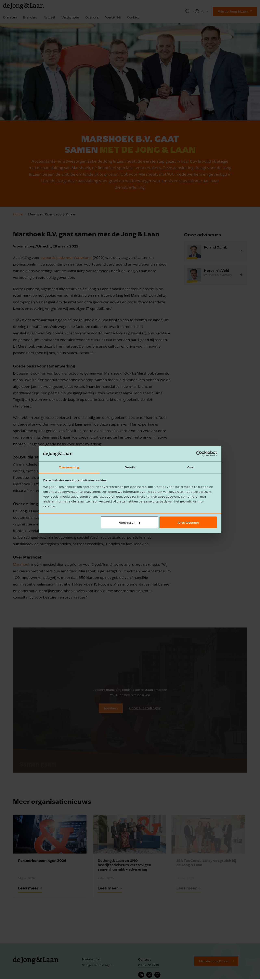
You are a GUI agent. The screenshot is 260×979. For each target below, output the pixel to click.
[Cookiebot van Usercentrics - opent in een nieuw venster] (199, 454)
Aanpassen (129, 522)
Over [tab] (190, 467)
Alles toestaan (188, 522)
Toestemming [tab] (69, 467)
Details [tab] (130, 467)
